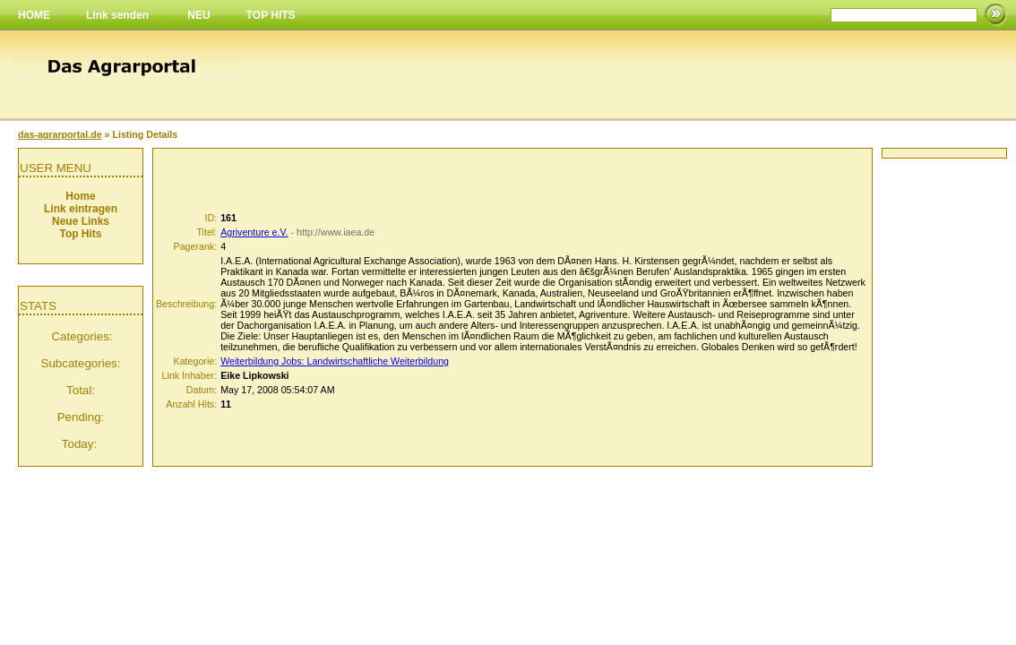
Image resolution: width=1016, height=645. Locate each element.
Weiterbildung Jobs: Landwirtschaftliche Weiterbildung (334, 361)
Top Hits (80, 234)
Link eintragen (80, 208)
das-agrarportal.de (60, 134)
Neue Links (80, 221)
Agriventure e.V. (254, 232)
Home (80, 196)
